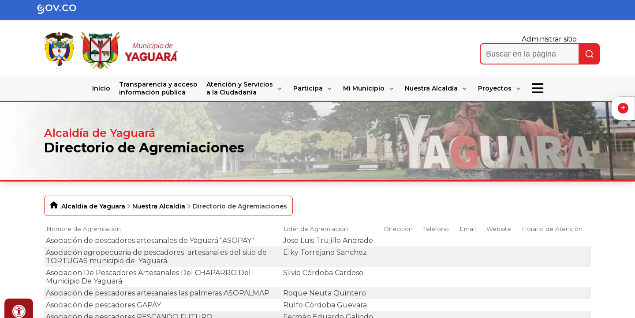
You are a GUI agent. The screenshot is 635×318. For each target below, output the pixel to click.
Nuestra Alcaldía (431, 88)
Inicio (101, 88)
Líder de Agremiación (316, 228)
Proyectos (495, 88)
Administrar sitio (549, 39)
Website (498, 228)
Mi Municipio (364, 88)
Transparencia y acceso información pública (158, 88)
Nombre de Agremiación (83, 228)
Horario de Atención (552, 228)
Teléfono (436, 228)
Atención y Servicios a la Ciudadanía (239, 88)
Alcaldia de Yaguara (93, 206)
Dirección (398, 228)
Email (467, 228)
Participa (308, 88)
